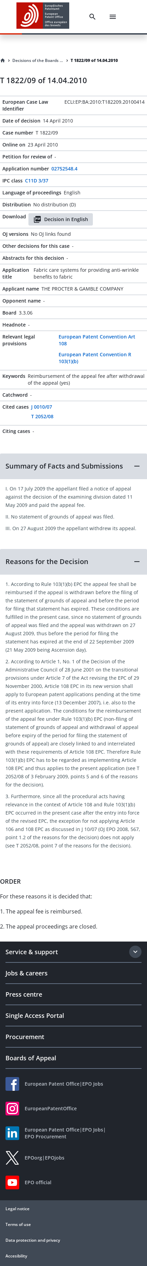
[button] (73, 466)
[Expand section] (135, 952)
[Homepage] (2, 60)
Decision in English (60, 219)
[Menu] (113, 17)
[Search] (92, 17)
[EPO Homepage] (42, 16)
